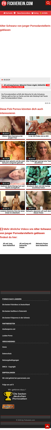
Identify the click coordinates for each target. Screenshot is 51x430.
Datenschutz (7, 354)
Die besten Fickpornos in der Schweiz (16, 318)
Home (4, 347)
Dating (35, 13)
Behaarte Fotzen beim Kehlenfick (42, 244)
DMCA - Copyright (9, 367)
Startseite (8, 13)
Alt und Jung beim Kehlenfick (9, 244)
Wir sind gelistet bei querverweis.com (16, 378)
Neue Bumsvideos (22, 13)
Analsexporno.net (8, 329)
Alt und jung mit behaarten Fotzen (25, 245)
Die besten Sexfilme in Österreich (14, 311)
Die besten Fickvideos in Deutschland (16, 305)
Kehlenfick (41, 85)
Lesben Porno (7, 336)
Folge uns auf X (8, 385)
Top (47, 426)
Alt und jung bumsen (11, 85)
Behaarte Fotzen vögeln (28, 85)
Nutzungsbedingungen (10, 360)
